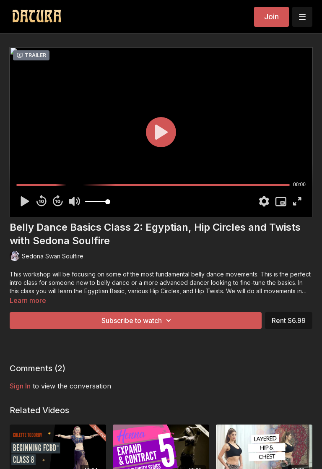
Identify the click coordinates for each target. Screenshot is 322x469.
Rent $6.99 (289, 320)
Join (271, 16)
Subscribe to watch (137, 320)
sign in (20, 386)
